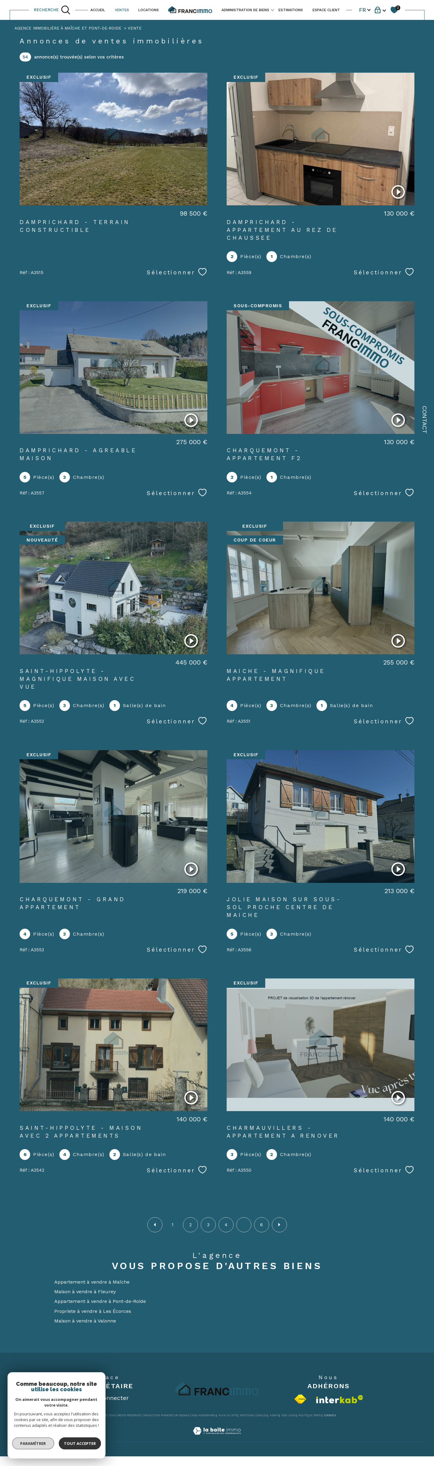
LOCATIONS (148, 10)
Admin (274, 1415)
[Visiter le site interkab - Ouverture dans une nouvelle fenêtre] (339, 1399)
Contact (424, 420)
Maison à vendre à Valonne (85, 1321)
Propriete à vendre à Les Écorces (92, 1311)
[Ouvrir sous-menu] (272, 9)
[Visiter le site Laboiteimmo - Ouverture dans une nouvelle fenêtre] (217, 1438)
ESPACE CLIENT (326, 10)
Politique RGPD (309, 1415)
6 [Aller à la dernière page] (261, 1224)
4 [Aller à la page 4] (226, 1224)
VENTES (122, 10)
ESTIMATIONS (290, 10)
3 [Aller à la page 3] (208, 1224)
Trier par (342, 57)
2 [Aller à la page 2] (190, 1224)
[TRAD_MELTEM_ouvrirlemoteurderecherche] (52, 10)
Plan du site (228, 1415)
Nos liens (288, 1415)
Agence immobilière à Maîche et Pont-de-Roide (67, 28)
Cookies (330, 1415)
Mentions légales (253, 1415)
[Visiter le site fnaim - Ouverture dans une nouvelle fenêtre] (300, 1399)
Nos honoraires (203, 1415)
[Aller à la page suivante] (279, 1224)
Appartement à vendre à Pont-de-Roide (100, 1301)
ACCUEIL (97, 10)
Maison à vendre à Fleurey (85, 1291)
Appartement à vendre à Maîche (92, 1282)
